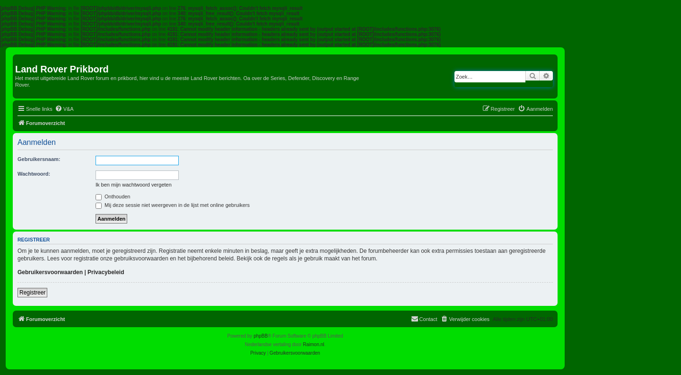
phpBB (260, 336)
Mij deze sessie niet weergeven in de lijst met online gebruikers (173, 205)
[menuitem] (64, 109)
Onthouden (113, 196)
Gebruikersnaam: (38, 159)
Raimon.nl (313, 344)
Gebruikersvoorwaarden (50, 272)
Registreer (32, 292)
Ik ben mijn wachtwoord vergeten (134, 185)
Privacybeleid (105, 272)
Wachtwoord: (33, 174)
